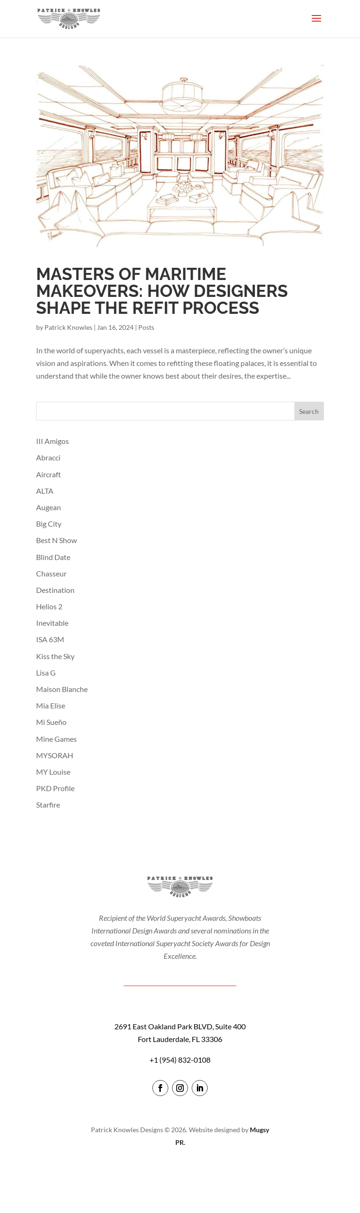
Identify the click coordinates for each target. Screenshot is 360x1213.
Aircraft (48, 474)
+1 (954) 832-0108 (180, 1059)
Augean (48, 507)
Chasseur (51, 573)
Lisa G (46, 672)
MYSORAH (54, 755)
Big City (48, 523)
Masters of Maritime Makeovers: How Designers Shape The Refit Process (162, 291)
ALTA (44, 490)
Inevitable (52, 622)
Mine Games (56, 738)
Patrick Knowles (68, 327)
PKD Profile (55, 788)
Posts (146, 327)
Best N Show (56, 540)
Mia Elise (50, 705)
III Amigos (52, 440)
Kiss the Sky (55, 656)
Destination (55, 589)
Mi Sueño (51, 721)
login (180, 1169)
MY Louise (53, 771)
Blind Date (53, 556)
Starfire (48, 804)
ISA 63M (50, 639)
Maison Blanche (62, 688)
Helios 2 (49, 606)
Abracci (48, 457)
